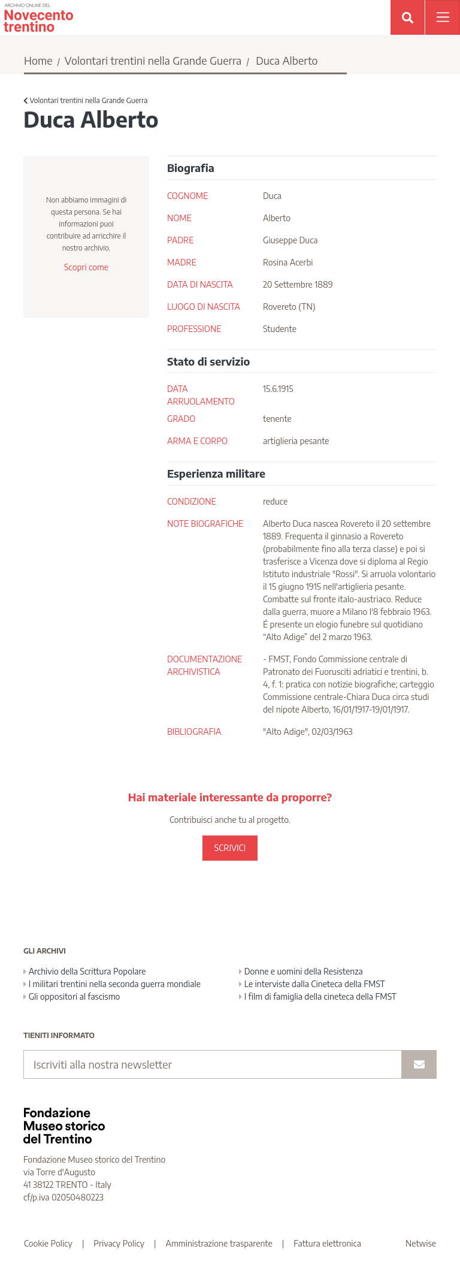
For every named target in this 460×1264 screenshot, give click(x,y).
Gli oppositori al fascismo (71, 996)
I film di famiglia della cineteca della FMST (318, 996)
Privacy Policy (118, 1243)
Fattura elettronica (327, 1243)
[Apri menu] (442, 17)
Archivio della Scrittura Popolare (84, 971)
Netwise (420, 1243)
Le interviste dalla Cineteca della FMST (312, 984)
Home (38, 60)
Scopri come (86, 267)
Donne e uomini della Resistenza (301, 971)
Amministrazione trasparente (219, 1243)
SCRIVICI (230, 848)
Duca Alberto (286, 60)
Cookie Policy (48, 1243)
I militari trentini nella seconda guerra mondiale (112, 984)
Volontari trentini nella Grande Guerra (153, 60)
